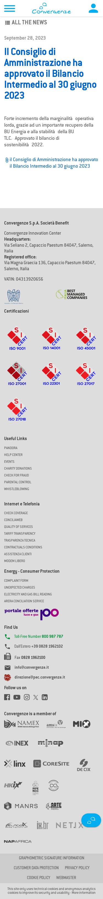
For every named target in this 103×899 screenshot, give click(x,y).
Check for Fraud (16, 475)
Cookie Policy (38, 878)
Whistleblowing (16, 489)
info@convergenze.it (32, 668)
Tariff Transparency (19, 534)
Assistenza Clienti (18, 554)
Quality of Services (18, 527)
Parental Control (17, 482)
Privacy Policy (77, 868)
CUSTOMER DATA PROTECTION (36, 868)
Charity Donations (18, 468)
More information (84, 893)
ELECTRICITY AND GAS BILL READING (28, 594)
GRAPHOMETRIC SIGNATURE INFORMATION (51, 858)
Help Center (13, 455)
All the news (25, 23)
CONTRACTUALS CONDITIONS (23, 547)
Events (9, 462)
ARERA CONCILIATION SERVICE (24, 601)
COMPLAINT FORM (16, 581)
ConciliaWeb (13, 520)
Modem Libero (14, 561)
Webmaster (66, 878)
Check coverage (16, 513)
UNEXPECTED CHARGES (19, 587)
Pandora (10, 448)
